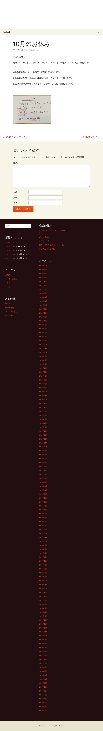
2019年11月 (43, 490)
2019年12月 (43, 486)
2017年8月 (43, 596)
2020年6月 (43, 462)
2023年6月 (43, 321)
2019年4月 (43, 518)
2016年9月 (43, 640)
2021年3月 (43, 427)
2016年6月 (43, 651)
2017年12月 (43, 580)
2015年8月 (43, 691)
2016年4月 (43, 659)
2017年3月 (43, 616)
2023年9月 (43, 309)
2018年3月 (43, 569)
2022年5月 (43, 372)
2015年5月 (43, 703)
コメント (17, 163)
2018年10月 (43, 541)
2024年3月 (43, 285)
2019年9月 (43, 498)
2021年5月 (43, 419)
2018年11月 (43, 537)
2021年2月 (43, 431)
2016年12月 (43, 628)
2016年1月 (43, 671)
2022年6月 (43, 368)
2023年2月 (43, 336)
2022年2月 (43, 384)
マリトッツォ (10, 246)
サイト (16, 203)
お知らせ (34, 50)
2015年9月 (43, 687)
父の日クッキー (45, 241)
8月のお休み (44, 237)
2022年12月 (43, 344)
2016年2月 (43, 667)
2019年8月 (43, 502)
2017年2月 (43, 620)
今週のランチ (91, 137)
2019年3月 (43, 521)
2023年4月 (43, 329)
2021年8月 (43, 407)
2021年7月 (43, 411)
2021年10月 (43, 399)
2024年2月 (43, 289)
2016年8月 (43, 643)
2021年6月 (43, 415)
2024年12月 (43, 266)
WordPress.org (11, 315)
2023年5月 (43, 325)
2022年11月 (43, 348)
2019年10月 (43, 494)
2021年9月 (43, 403)
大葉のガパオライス (47, 249)
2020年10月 (43, 447)
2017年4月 (43, 612)
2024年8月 (43, 269)
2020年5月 (43, 466)
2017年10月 (43, 588)
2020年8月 (43, 455)
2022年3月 (43, 380)
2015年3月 (43, 710)
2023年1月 (43, 340)
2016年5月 (43, 655)
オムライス (9, 254)
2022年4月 (43, 376)
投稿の (9, 307)
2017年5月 (43, 608)
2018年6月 (43, 557)
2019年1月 (43, 529)
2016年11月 (43, 632)
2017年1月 (43, 624)
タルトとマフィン (12, 242)
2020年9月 (43, 451)
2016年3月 (43, 663)
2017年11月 (43, 584)
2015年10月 (43, 683)
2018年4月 (43, 565)
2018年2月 (43, 573)
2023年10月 (43, 305)
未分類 (7, 287)
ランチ (7, 283)
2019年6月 (43, 510)
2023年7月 (43, 317)
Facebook (6, 32)
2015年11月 (43, 679)
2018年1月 (43, 577)
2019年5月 (43, 514)
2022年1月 (43, 388)
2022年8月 (43, 360)
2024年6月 (43, 273)
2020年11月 (43, 443)
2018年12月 (43, 533)
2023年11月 (43, 301)
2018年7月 (43, 553)
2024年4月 (43, 281)
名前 (15, 192)
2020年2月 (43, 478)
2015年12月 (43, 675)
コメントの (11, 311)
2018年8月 (43, 549)
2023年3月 (43, 332)
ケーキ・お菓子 (11, 279)
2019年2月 (43, 525)
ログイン (8, 303)
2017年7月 (43, 600)
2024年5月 (43, 277)
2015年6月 (43, 699)
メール (16, 197)
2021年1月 (43, 435)
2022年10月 (43, 352)
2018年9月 (43, 545)
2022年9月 (43, 356)
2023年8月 (43, 313)
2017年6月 (43, 604)
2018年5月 (43, 561)
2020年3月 (43, 474)
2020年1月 (43, 482)
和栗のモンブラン (14, 137)
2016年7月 (43, 647)
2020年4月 (43, 470)
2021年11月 (43, 395)
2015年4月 (43, 706)
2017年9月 (43, 592)
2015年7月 (43, 695)
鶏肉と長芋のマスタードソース (51, 245)
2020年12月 (43, 439)
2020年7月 (43, 458)
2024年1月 (43, 293)
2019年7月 (43, 506)
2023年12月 (43, 297)
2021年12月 (43, 392)
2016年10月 (43, 636)
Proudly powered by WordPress (51, 726)
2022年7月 (43, 364)
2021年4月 (43, 423)
